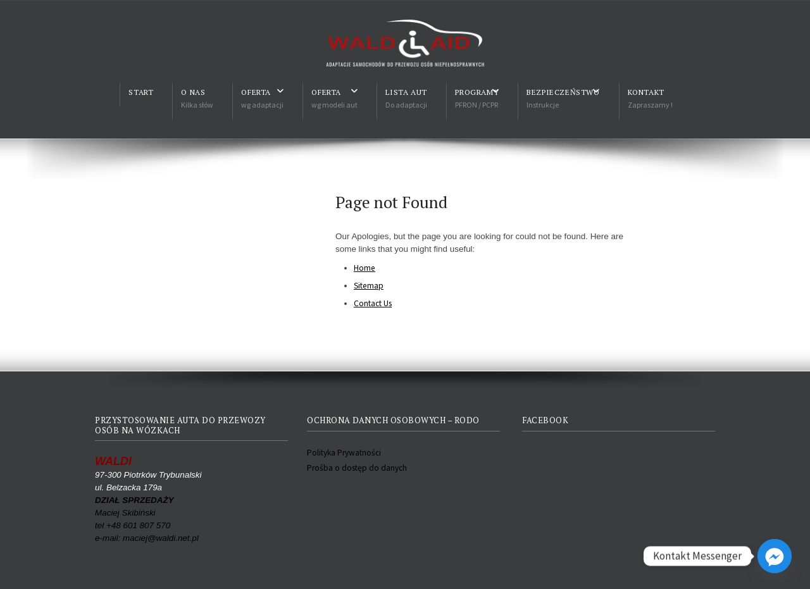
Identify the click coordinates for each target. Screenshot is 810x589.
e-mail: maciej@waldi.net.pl (147, 538)
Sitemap (368, 285)
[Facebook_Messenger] (774, 556)
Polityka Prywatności (344, 452)
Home (364, 268)
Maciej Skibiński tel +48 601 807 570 (134, 512)
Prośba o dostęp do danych (357, 467)
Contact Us (373, 303)
